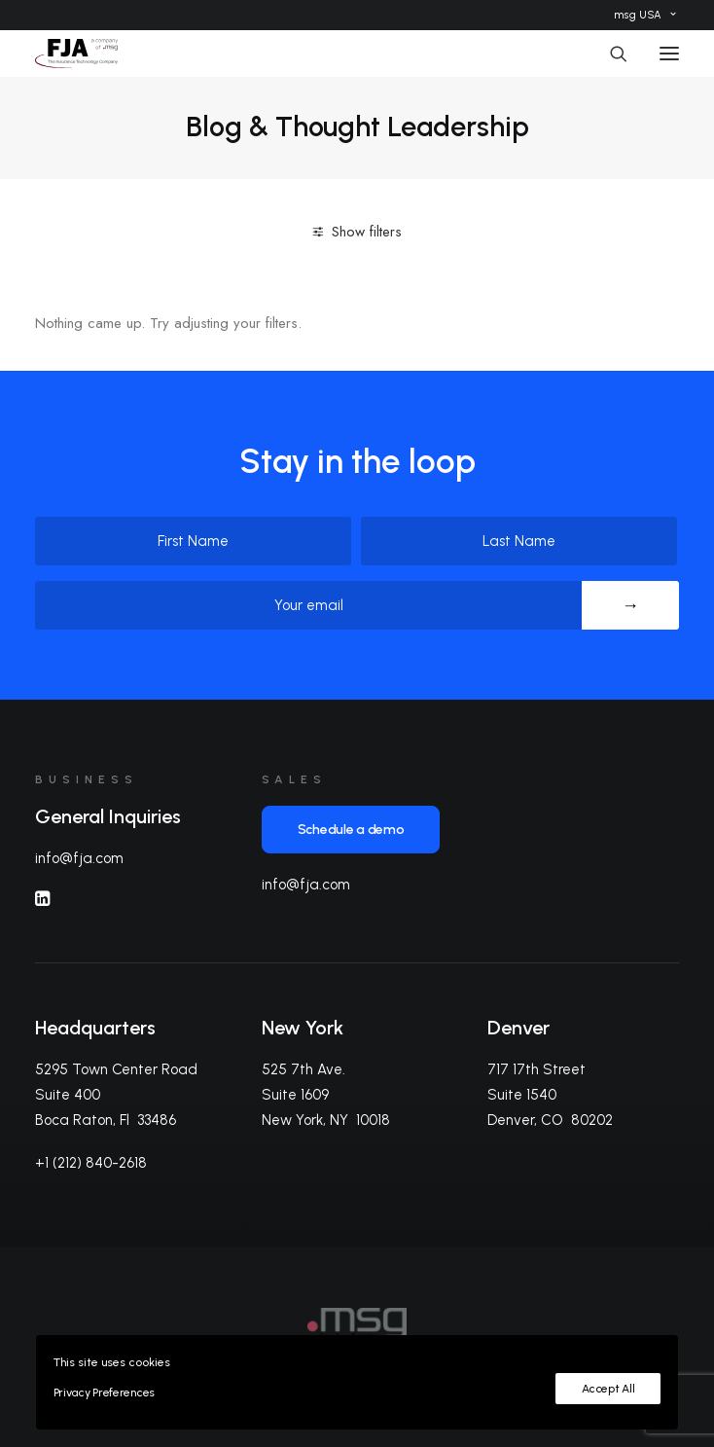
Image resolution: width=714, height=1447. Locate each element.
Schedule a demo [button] (351, 829)
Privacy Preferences (104, 1392)
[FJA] (76, 53)
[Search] (609, 53)
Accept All (608, 1388)
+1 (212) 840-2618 (91, 1163)
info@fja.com (79, 858)
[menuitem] (645, 15)
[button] (669, 53)
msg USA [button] (645, 15)
